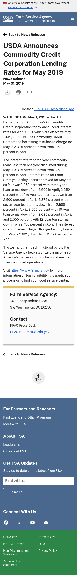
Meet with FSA (14, 424)
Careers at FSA (14, 451)
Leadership (11, 445)
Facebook (5, 522)
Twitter (19, 522)
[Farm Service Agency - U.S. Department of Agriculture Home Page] (37, 19)
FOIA (42, 544)
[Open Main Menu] (72, 19)
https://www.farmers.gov (30, 270)
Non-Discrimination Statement (16, 552)
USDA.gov (10, 537)
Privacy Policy (48, 550)
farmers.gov (47, 537)
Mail (45, 522)
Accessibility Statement (11, 563)
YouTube (32, 522)
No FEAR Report (14, 544)
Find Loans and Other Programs (27, 418)
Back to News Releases (24, 35)
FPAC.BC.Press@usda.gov (54, 109)
